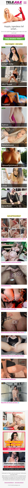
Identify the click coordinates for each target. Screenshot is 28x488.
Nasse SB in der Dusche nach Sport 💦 (10, 402)
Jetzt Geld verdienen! (19, 482)
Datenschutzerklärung (9, 482)
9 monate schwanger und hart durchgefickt (11, 262)
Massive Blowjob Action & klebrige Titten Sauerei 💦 (13, 332)
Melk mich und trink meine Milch (8, 309)
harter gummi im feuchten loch (8, 379)
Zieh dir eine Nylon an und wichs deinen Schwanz (12, 355)
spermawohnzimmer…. (6, 285)
